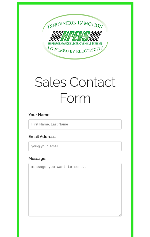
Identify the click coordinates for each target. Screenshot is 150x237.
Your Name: (39, 114)
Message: (37, 158)
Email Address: (42, 136)
